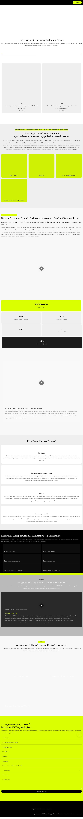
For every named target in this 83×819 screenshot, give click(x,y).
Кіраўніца (41, 453)
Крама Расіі (41, 175)
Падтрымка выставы (49, 561)
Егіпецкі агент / (16, 611)
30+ (21, 328)
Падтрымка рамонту (10, 551)
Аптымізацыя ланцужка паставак (41, 473)
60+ (21, 316)
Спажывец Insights (41, 514)
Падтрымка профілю (49, 551)
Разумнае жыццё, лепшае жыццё (41, 811)
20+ (61, 316)
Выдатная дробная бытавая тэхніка (12, 16)
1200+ (41, 341)
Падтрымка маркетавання (12, 561)
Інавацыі (41, 493)
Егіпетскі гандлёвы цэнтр (68, 175)
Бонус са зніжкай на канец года (13, 571)
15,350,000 (41, 304)
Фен (21, 103)
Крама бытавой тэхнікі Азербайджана (14, 200)
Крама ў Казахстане (14, 175)
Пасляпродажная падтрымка (51, 571)
